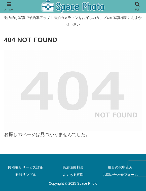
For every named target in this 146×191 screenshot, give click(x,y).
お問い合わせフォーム (120, 175)
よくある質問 (73, 175)
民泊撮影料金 (73, 167)
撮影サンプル (25, 175)
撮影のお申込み (120, 167)
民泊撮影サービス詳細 (25, 167)
